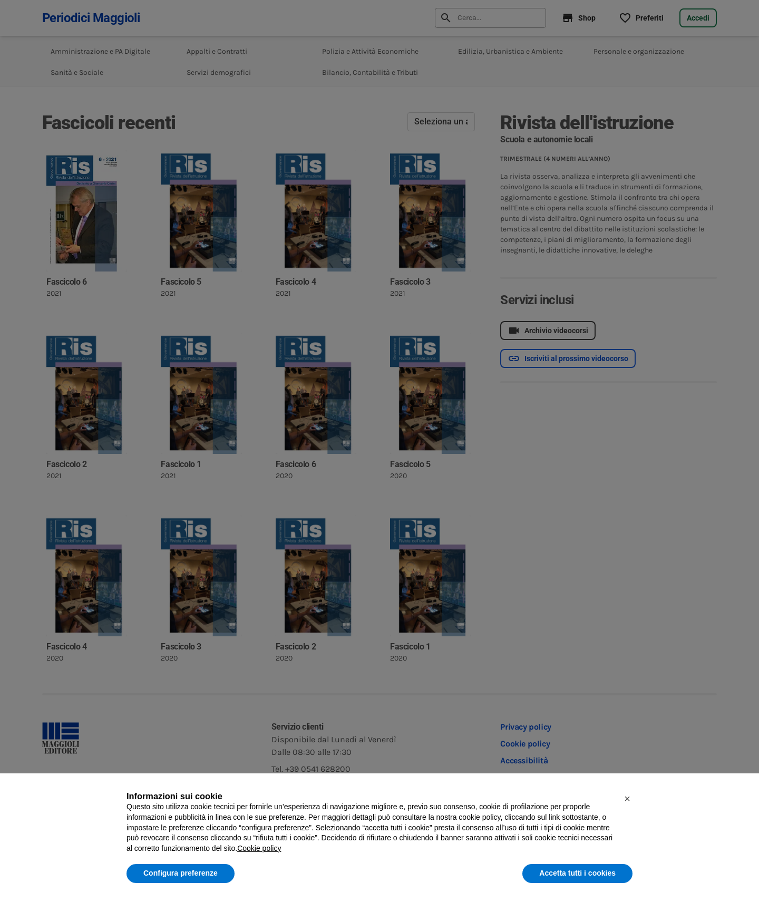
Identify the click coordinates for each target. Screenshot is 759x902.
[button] (627, 798)
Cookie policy (259, 848)
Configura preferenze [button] (180, 873)
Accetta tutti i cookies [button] (577, 873)
